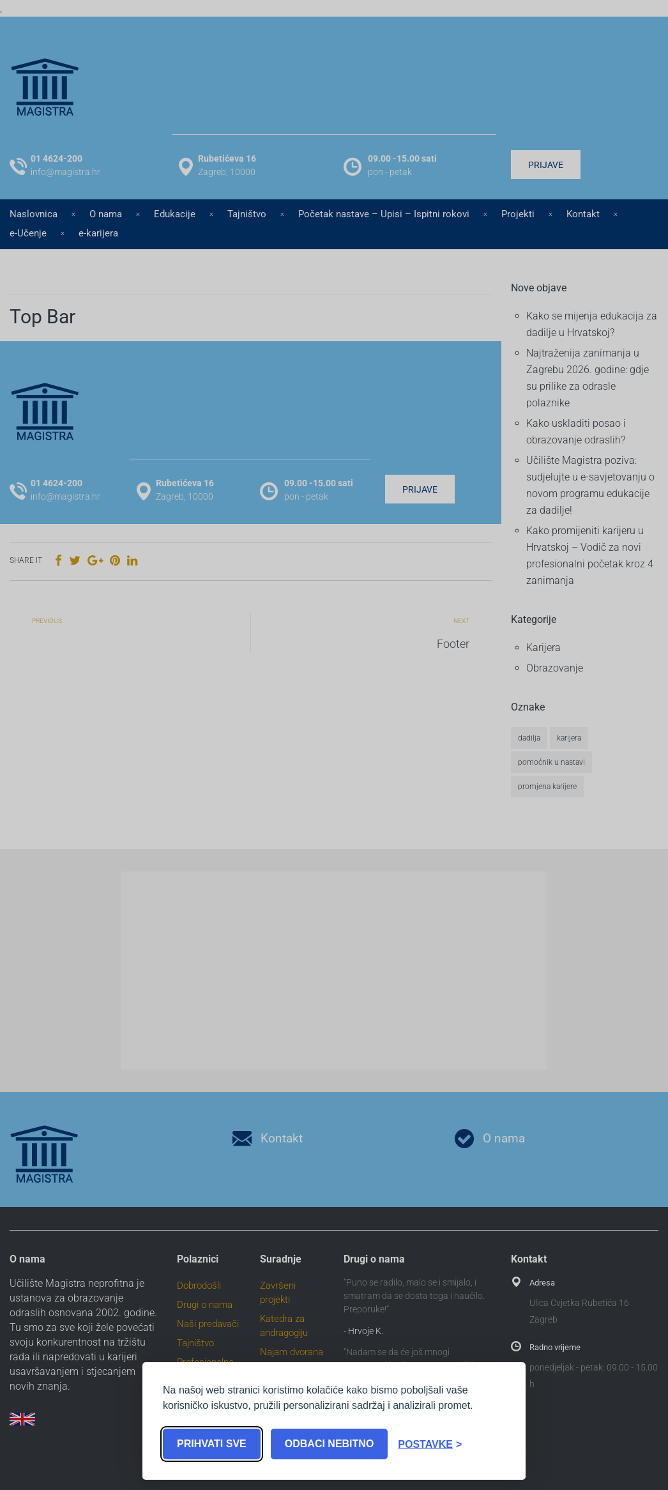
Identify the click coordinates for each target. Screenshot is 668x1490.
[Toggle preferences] (430, 1444)
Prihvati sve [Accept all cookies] (212, 1443)
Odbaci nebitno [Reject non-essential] (329, 1443)
